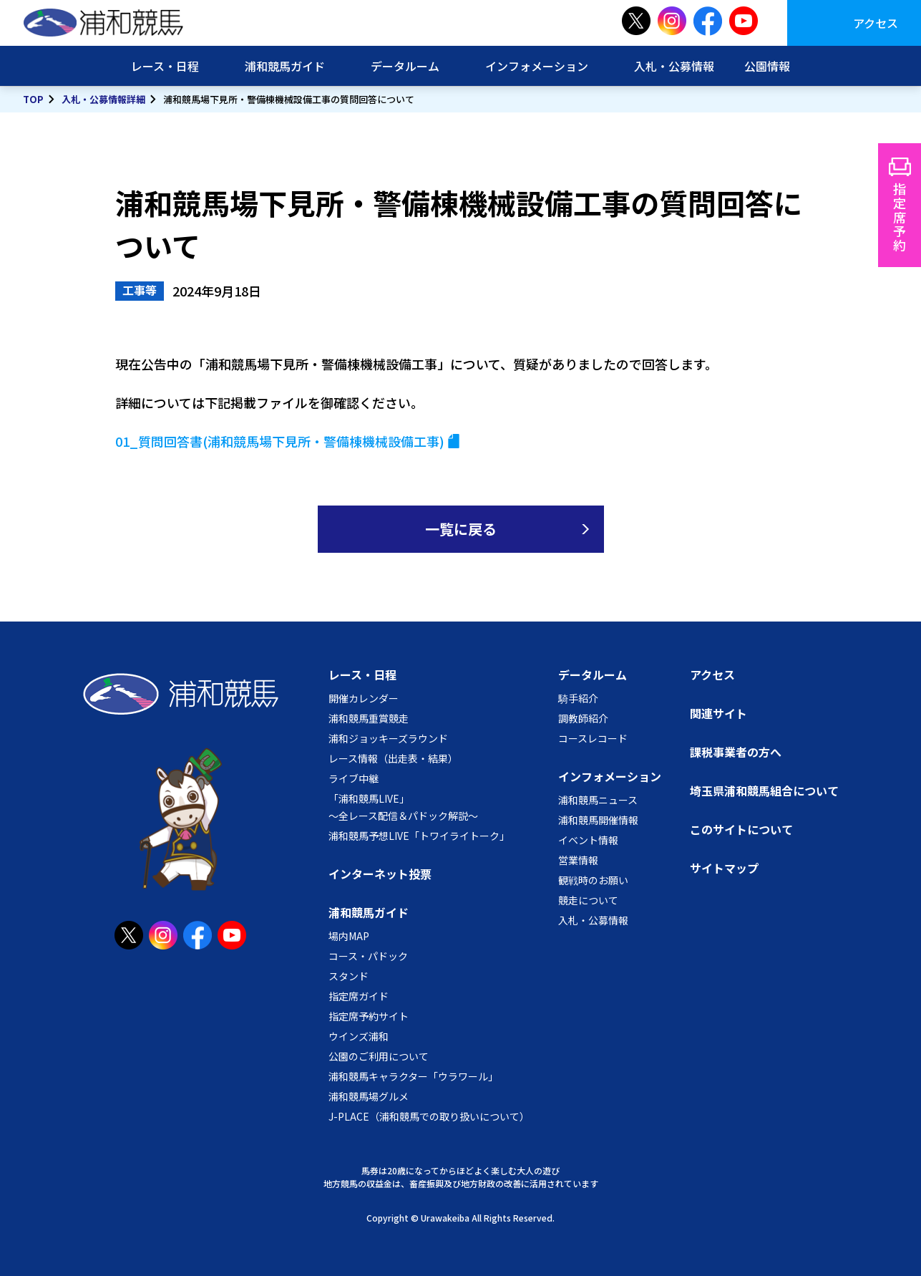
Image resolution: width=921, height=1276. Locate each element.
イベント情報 (588, 840)
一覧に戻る (461, 528)
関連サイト (718, 713)
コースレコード (593, 738)
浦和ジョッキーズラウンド (388, 738)
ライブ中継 (353, 778)
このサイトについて (741, 829)
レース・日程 (165, 65)
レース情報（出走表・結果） (393, 758)
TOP (33, 99)
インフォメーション (536, 65)
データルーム (405, 65)
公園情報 (767, 65)
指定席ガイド (358, 996)
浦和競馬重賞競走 (368, 718)
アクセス (875, 23)
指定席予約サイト (368, 1016)
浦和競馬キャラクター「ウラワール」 (413, 1076)
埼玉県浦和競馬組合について (764, 790)
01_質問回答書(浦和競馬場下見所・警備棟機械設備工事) (279, 441)
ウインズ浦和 (358, 1036)
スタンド (348, 976)
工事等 (139, 290)
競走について (588, 900)
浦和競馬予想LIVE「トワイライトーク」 (419, 835)
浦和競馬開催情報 (598, 820)
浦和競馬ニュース (598, 800)
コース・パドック (368, 956)
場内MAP (348, 936)
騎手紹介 (578, 698)
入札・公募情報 (674, 65)
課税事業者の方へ (735, 751)
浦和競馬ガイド (285, 65)
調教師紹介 (583, 718)
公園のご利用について (378, 1056)
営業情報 (578, 860)
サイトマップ (724, 867)
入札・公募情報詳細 (103, 99)
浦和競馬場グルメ (368, 1096)
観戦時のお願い (593, 880)
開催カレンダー (363, 698)
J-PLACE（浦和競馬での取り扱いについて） (429, 1116)
